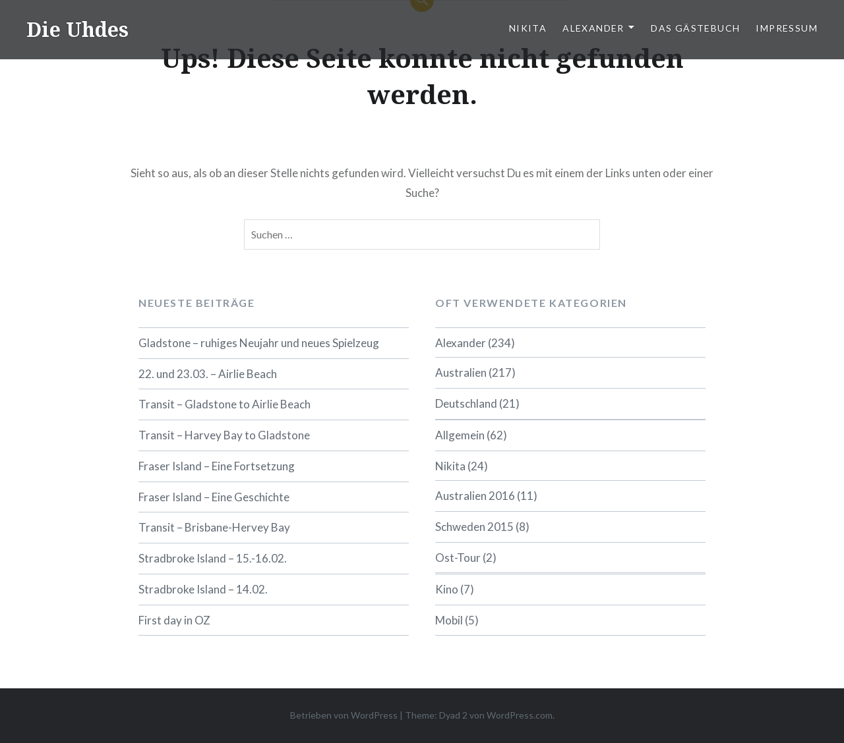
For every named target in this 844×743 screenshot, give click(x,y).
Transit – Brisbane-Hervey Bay (214, 527)
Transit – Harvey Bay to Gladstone (224, 435)
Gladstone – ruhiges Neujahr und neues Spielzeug (258, 343)
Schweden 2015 (474, 527)
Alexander (593, 28)
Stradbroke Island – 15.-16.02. (212, 558)
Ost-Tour (458, 557)
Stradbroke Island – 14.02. (203, 589)
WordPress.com (520, 715)
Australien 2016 (475, 496)
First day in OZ (174, 620)
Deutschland (466, 403)
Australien (461, 372)
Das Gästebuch (695, 28)
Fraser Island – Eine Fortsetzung (216, 466)
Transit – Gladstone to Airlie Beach (224, 404)
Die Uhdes (77, 29)
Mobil (449, 620)
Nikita (528, 28)
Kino (446, 589)
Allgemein (460, 435)
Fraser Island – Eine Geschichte (213, 497)
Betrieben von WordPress (344, 715)
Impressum (787, 28)
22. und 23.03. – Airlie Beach (207, 374)
